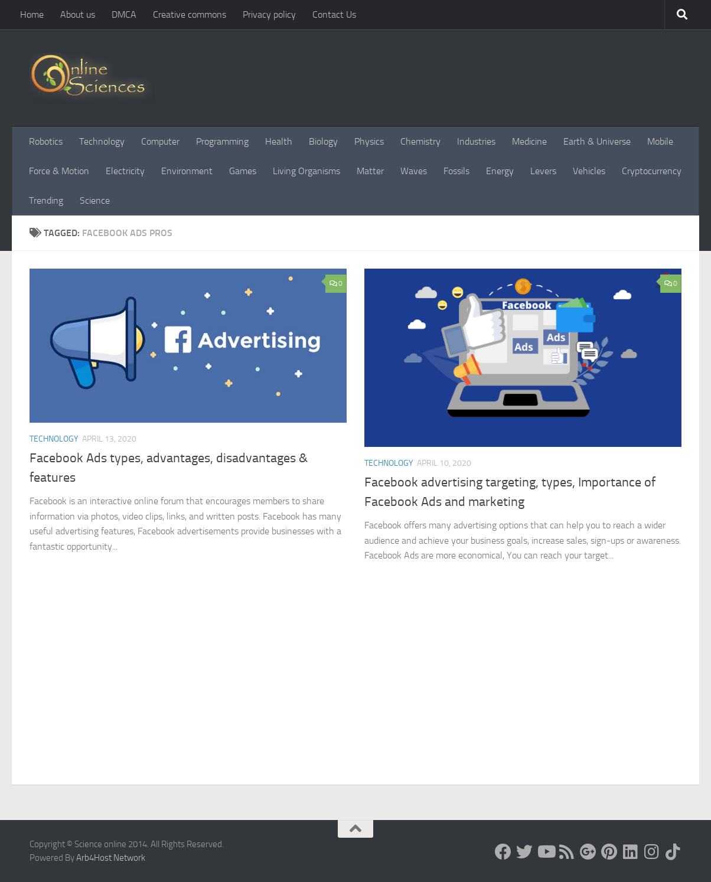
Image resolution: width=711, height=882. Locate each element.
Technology (102, 141)
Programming (222, 141)
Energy (500, 171)
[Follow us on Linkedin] (630, 852)
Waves (413, 171)
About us (77, 14)
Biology (323, 141)
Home (32, 14)
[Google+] (588, 852)
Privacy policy (269, 14)
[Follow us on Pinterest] (609, 852)
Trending (46, 200)
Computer (160, 141)
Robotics (46, 141)
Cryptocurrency (651, 171)
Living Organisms (306, 171)
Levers (543, 171)
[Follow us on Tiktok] (673, 852)
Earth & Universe (597, 141)
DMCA (124, 14)
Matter (370, 171)
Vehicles (589, 171)
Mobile (660, 141)
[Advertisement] (355, 696)
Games (242, 171)
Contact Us (334, 14)
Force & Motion (59, 171)
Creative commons (189, 14)
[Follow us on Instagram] (652, 852)
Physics (369, 141)
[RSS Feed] (567, 852)
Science (95, 200)
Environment (187, 171)
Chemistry (420, 141)
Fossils (456, 171)
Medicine (529, 141)
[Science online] (503, 852)
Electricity (125, 171)
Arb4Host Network (110, 857)
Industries (476, 141)
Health (278, 141)
